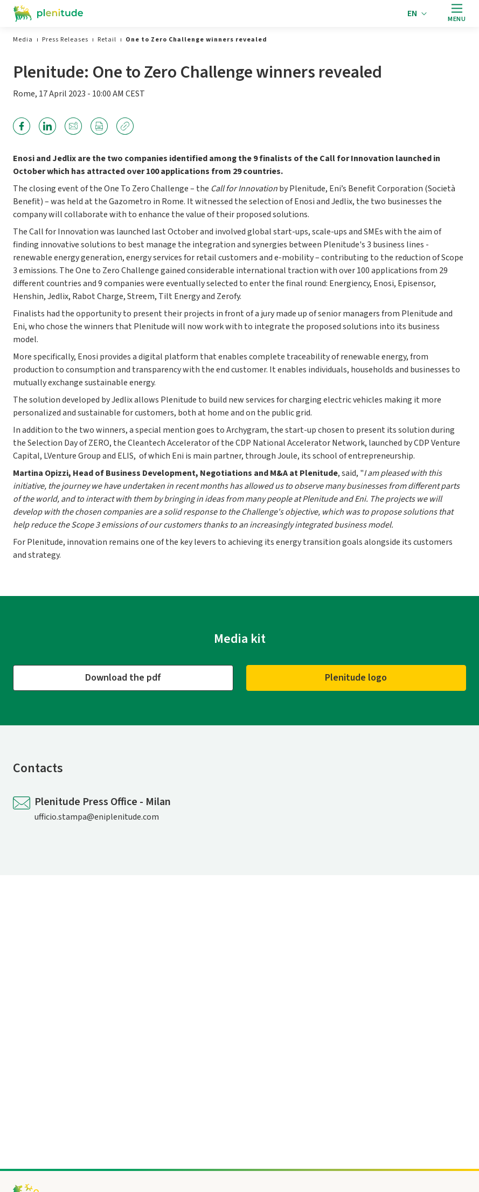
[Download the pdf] (123, 678)
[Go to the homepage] (48, 13)
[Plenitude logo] (356, 678)
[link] (23, 39)
